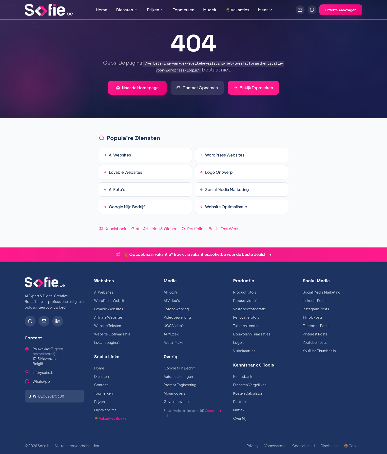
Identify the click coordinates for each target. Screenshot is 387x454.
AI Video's (172, 300)
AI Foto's (171, 292)
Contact (101, 385)
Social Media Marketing (321, 292)
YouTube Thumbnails (319, 351)
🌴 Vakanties (237, 9)
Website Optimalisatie (112, 334)
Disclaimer (329, 445)
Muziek (209, 9)
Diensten (127, 9)
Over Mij (239, 418)
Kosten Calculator (247, 393)
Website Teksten (107, 325)
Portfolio (240, 401)
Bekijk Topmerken (253, 87)
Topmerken (183, 9)
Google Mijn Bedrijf (179, 368)
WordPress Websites (111, 300)
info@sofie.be (44, 372)
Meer (265, 9)
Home (101, 9)
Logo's (239, 342)
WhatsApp (41, 381)
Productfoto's (244, 292)
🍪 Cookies (353, 445)
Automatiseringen (178, 376)
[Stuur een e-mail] (300, 9)
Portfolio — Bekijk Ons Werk (210, 228)
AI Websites (103, 292)
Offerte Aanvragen (340, 10)
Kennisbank (242, 376)
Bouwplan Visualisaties (251, 334)
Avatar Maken (174, 342)
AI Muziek (171, 334)
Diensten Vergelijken (250, 385)
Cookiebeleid (303, 445)
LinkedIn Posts (314, 300)
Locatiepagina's (107, 342)
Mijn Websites (105, 410)
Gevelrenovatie (176, 401)
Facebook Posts (316, 325)
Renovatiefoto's (246, 317)
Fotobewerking (176, 309)
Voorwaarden (275, 445)
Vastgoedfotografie (249, 309)
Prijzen (155, 9)
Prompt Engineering (180, 385)
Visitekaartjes (244, 351)
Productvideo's (245, 300)
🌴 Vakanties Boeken (111, 418)
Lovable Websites (108, 309)
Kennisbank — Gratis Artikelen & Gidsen (138, 228)
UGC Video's (174, 325)
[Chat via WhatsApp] (312, 9)
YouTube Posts (315, 342)
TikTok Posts (313, 317)
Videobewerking (177, 317)
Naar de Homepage (137, 87)
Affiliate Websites (108, 317)
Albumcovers (174, 393)
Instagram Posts (316, 309)
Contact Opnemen (197, 87)
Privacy (252, 445)
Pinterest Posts (315, 334)
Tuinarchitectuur (246, 325)
